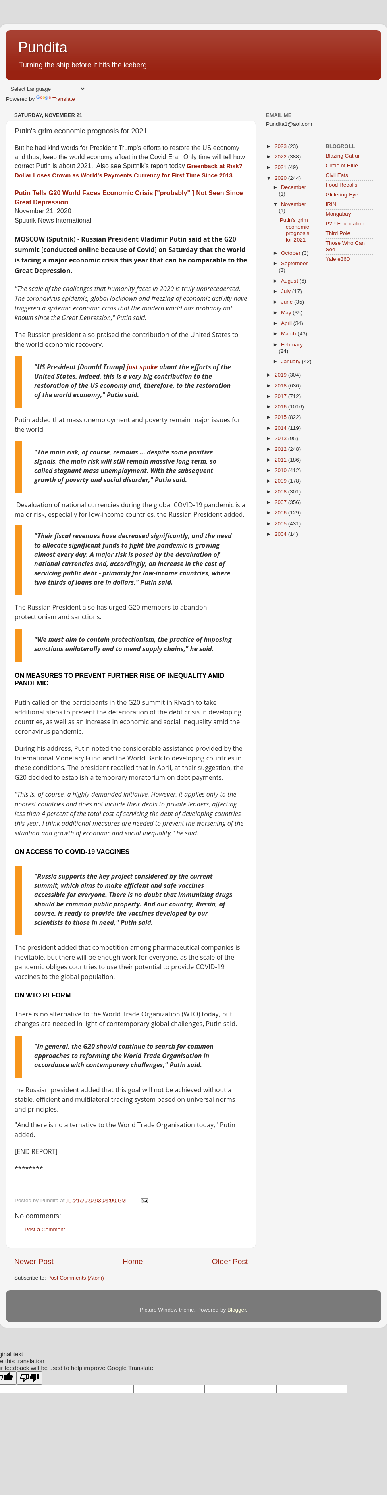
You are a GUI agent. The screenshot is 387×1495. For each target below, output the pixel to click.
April (287, 323)
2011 (281, 460)
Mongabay (338, 214)
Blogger (236, 1310)
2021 (281, 167)
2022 (281, 157)
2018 (281, 386)
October (291, 253)
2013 (281, 438)
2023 (281, 146)
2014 (281, 428)
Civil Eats (337, 175)
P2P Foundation (345, 224)
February (292, 344)
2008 (281, 492)
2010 (281, 470)
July (286, 291)
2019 (281, 375)
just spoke (141, 366)
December (293, 187)
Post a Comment (45, 1229)
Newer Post (34, 1261)
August (290, 281)
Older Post (230, 1261)
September (294, 263)
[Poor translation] (29, 1378)
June (287, 302)
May (287, 313)
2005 (281, 524)
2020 (281, 178)
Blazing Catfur (343, 156)
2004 (281, 534)
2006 (281, 513)
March (289, 334)
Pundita (42, 47)
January (291, 361)
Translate (55, 99)
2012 (281, 449)
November (293, 204)
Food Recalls (342, 185)
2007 (281, 502)
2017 (281, 396)
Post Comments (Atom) (76, 1278)
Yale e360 (338, 259)
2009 (281, 481)
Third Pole (338, 233)
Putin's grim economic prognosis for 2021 (295, 230)
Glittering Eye (342, 195)
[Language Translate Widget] (46, 89)
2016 (281, 407)
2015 (281, 417)
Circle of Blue (342, 165)
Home (133, 1261)
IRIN (331, 204)
